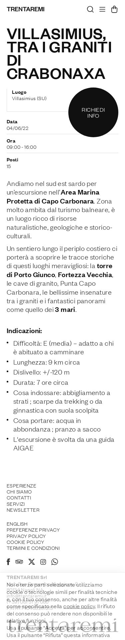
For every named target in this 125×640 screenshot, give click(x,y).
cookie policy (79, 622)
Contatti (19, 497)
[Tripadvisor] (19, 562)
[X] (31, 562)
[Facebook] (8, 562)
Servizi (16, 503)
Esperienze (21, 485)
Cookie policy (25, 541)
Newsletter (23, 509)
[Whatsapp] (54, 562)
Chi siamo (19, 491)
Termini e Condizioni (33, 547)
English (17, 523)
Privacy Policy (26, 535)
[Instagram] (43, 562)
